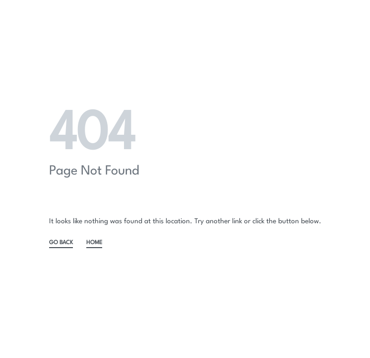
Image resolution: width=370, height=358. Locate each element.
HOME (94, 243)
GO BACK (61, 243)
